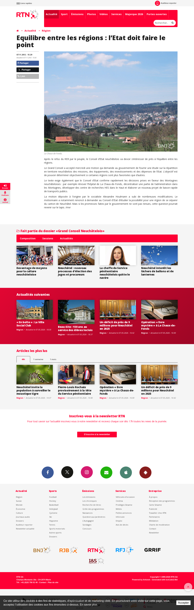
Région (46, 30)
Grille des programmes (93, 509)
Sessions (47, 238)
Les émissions (89, 497)
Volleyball (53, 509)
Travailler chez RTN (157, 513)
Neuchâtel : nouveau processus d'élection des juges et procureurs (75, 271)
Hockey (52, 501)
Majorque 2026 (134, 14)
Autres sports (55, 532)
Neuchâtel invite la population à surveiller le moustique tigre (33, 390)
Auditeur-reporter (165, 3)
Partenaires (154, 517)
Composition (28, 238)
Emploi (119, 521)
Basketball (53, 505)
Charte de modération (159, 525)
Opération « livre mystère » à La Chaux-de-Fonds (158, 325)
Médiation (153, 521)
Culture (19, 513)
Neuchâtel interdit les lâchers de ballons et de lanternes (157, 271)
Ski (50, 517)
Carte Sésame (155, 505)
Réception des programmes (162, 501)
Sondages (87, 525)
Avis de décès (122, 525)
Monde (19, 505)
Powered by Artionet (141, 580)
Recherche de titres (92, 505)
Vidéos (103, 14)
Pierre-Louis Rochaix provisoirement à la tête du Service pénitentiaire (74, 390)
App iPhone (126, 472)
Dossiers (20, 521)
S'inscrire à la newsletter (97, 434)
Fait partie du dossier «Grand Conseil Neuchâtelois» (60, 231)
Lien (21, 76)
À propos (153, 497)
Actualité (51, 14)
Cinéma (119, 501)
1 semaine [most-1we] (38, 359)
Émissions (77, 14)
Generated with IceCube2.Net (165, 580)
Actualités (66, 238)
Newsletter (154, 532)
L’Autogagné (88, 521)
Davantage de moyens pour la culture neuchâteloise (31, 271)
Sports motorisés (57, 529)
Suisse (19, 501)
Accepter (183, 602)
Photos (91, 14)
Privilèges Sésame (124, 505)
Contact (152, 529)
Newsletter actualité (25, 529)
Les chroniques (90, 501)
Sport (64, 14)
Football (53, 497)
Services (116, 14)
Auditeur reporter (24, 525)
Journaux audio (23, 517)
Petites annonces (124, 513)
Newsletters (106, 472)
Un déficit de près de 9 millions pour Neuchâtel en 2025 (116, 325)
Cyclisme (53, 513)
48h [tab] (23, 359)
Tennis (52, 525)
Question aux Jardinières (94, 517)
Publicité (153, 509)
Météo (119, 509)
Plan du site (53, 582)
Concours (87, 529)
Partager (23, 63)
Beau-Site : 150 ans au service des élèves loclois (75, 328)
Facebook (48, 472)
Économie (20, 509)
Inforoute (120, 517)
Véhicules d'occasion (125, 497)
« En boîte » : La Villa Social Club (30, 323)
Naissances (87, 513)
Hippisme (53, 521)
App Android (145, 472)
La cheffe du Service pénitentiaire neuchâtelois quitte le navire (115, 273)
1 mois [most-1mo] (53, 359)
